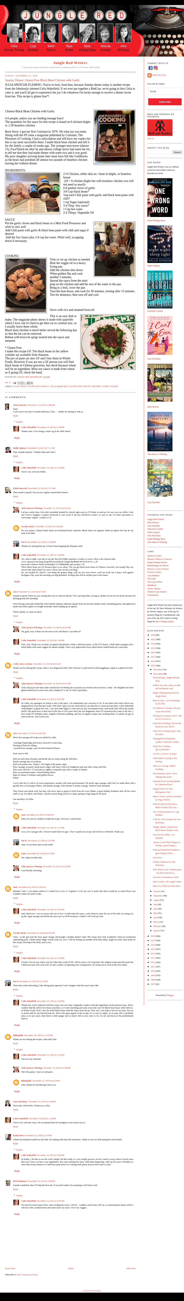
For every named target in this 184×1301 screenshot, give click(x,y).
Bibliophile (18, 1035)
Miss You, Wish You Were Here (166, 886)
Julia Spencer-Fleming (31, 508)
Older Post (130, 1268)
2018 (153, 936)
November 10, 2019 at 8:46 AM (40, 814)
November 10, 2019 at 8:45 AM (31, 733)
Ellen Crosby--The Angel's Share (167, 881)
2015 (153, 949)
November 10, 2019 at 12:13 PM (33, 981)
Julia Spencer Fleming (157, 454)
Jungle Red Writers (70, 63)
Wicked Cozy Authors (157, 591)
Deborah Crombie (155, 311)
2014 (153, 953)
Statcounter (92, 1291)
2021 (153, 657)
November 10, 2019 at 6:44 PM (56, 1068)
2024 (153, 643)
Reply (15, 415)
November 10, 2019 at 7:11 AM (41, 448)
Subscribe (165, 101)
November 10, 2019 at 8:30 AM (57, 627)
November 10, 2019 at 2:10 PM (38, 1135)
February (157, 926)
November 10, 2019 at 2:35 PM (41, 840)
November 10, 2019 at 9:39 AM (41, 933)
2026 (153, 635)
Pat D (23, 542)
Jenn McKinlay (20, 1101)
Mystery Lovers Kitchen (158, 569)
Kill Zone (151, 578)
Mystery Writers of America (159, 559)
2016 (153, 945)
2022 (153, 652)
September (158, 895)
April (156, 917)
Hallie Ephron (19, 448)
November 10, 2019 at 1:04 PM (50, 467)
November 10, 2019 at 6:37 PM (41, 853)
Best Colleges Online (164, 621)
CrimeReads (152, 595)
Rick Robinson (20, 1181)
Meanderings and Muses (158, 565)
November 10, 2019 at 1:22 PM (42, 1118)
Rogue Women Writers (157, 562)
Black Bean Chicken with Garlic (31, 386)
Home (70, 1268)
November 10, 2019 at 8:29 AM (57, 508)
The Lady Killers (154, 582)
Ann (15, 591)
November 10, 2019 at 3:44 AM (41, 405)
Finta (23, 853)
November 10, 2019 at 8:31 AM (57, 683)
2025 (153, 639)
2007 (153, 984)
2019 (153, 665)
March (156, 922)
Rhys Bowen (153, 406)
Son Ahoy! (157, 857)
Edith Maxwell (20, 488)
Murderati (151, 585)
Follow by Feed (159, 75)
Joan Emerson (19, 405)
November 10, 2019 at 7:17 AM (41, 488)
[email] (165, 91)
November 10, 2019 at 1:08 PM (50, 555)
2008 (153, 979)
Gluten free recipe (80, 386)
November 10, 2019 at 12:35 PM (38, 1035)
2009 (153, 975)
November (158, 673)
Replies (19, 422)
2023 (153, 648)
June (155, 908)
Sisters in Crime (154, 556)
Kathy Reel (18, 1135)
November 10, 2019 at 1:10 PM (50, 640)
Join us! (150, 138)
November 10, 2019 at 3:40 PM (41, 1181)
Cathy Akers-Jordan (22, 664)
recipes (96, 386)
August (156, 900)
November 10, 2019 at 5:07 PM (50, 1201)
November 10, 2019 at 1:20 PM (50, 1001)
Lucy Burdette (153, 502)
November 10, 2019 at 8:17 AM (31, 591)
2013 (153, 958)
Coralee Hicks (27, 526)
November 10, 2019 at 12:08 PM (41, 542)
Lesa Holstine (153, 575)
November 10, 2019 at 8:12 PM (46, 1080)
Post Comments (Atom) (27, 1274)
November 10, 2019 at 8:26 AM (47, 664)
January (157, 930)
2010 (153, 971)
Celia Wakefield (59, 386)
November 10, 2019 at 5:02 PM (50, 909)
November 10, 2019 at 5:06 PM (50, 1155)
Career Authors (154, 588)
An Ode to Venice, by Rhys (164, 754)
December (158, 669)
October (157, 891)
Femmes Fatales (154, 572)
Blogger (170, 995)
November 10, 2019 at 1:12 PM (50, 827)
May (155, 913)
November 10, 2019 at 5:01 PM (50, 699)
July (155, 904)
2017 (153, 940)
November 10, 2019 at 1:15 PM (50, 958)
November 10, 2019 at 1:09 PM (42, 1101)
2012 (153, 962)
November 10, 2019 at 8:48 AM (32, 887)
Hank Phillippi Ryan (156, 220)
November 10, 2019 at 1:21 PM (50, 1055)
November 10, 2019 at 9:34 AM (49, 526)
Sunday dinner (110, 386)
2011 (153, 966)
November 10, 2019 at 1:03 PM (50, 427)
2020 (153, 661)
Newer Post (10, 1268)
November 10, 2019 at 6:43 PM (56, 866)
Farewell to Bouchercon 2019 (165, 877)
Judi (15, 887)
